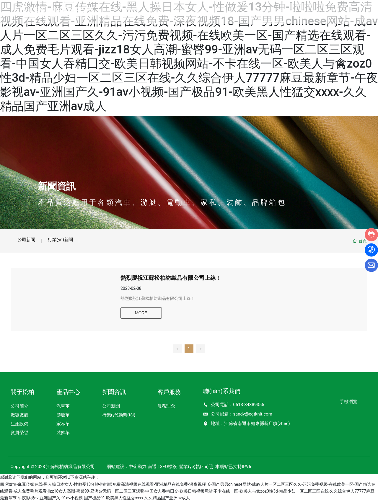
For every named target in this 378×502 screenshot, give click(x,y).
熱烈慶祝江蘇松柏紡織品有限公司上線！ (175, 280)
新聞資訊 (57, 186)
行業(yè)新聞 (70, 240)
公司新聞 (29, 240)
